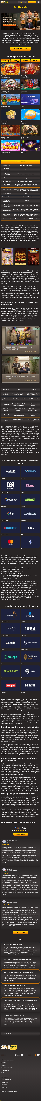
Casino (3, 1073)
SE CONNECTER (22, 2)
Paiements (4, 1084)
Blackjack (3, 1065)
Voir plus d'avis (20, 932)
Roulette (3, 1062)
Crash (25, 61)
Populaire (6, 61)
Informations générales (7, 1060)
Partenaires (4, 1087)
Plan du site (4, 1082)
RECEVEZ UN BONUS (20, 48)
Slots (35, 61)
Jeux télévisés (5, 1070)
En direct (15, 61)
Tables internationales (7, 1067)
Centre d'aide (4, 1077)
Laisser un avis (20, 834)
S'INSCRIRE (32, 2)
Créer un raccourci (6, 1079)
